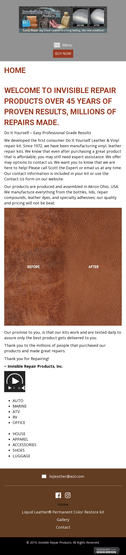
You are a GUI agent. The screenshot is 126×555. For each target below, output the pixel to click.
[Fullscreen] (25, 388)
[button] (61, 53)
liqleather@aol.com (66, 476)
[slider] (14, 388)
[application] (14, 381)
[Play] (10, 388)
